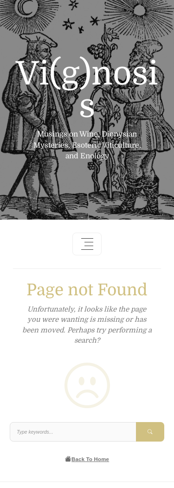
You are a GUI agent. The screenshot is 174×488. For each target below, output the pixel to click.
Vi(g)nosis (87, 90)
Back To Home (87, 459)
